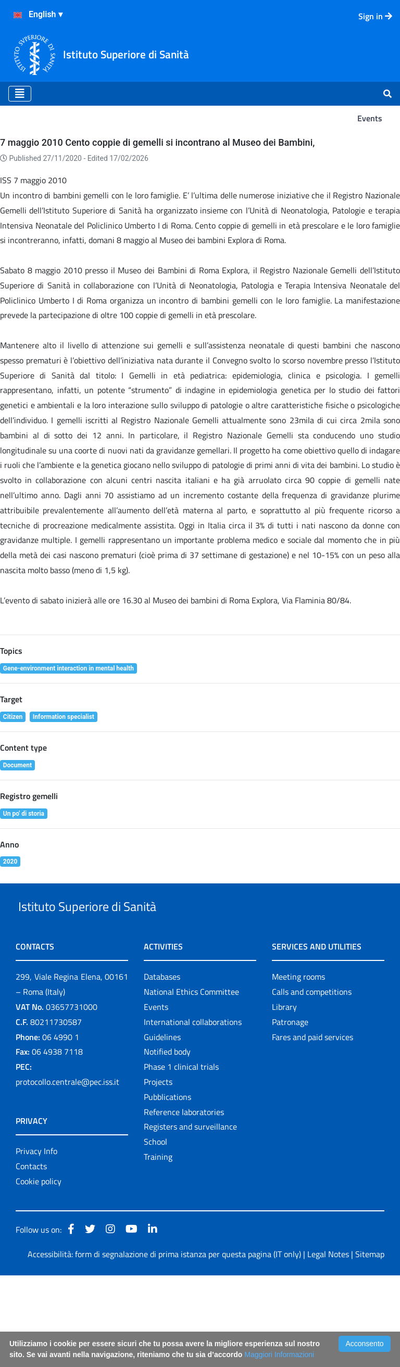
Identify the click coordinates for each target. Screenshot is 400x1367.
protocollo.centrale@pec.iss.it (67, 1173)
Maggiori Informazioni (279, 1354)
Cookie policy (38, 1273)
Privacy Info (36, 1242)
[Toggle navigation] (19, 94)
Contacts (31, 1257)
